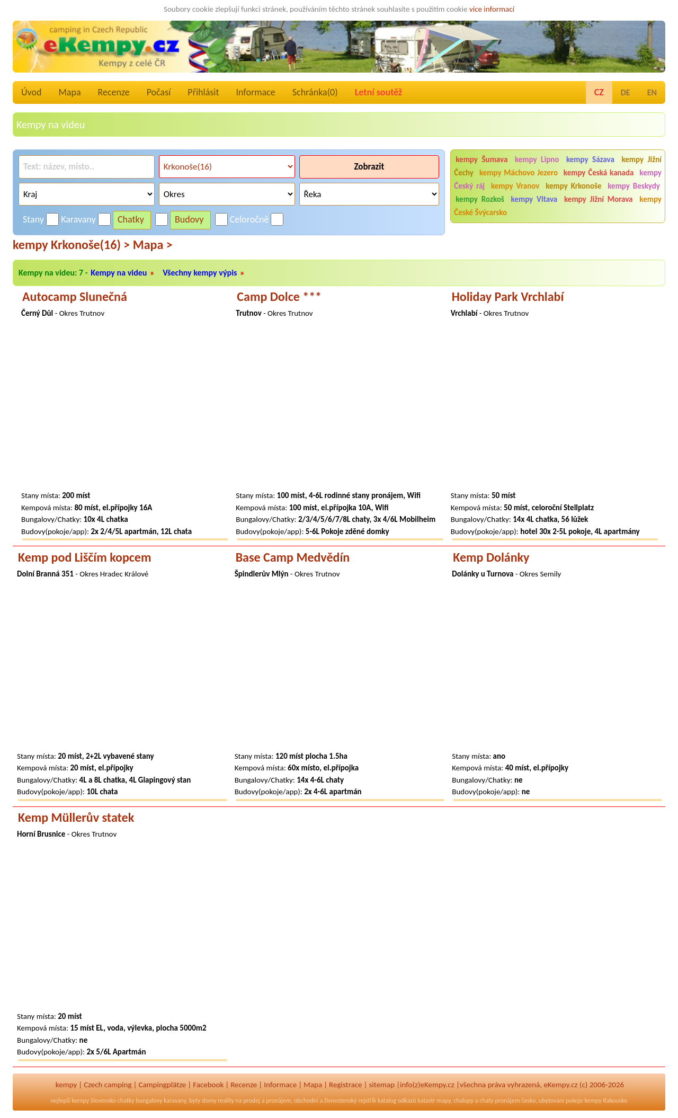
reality (226, 1100)
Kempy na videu (119, 273)
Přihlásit (203, 92)
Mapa (69, 92)
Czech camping (107, 1084)
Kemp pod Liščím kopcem (84, 557)
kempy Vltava (534, 199)
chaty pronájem (499, 1100)
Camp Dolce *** (279, 296)
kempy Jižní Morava (598, 199)
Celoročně (249, 219)
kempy (66, 1084)
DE (625, 92)
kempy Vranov (515, 186)
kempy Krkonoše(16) (71, 244)
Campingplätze (162, 1084)
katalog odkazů (397, 1100)
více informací (491, 9)
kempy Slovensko (94, 1100)
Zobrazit (369, 166)
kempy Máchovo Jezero (518, 173)
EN (652, 92)
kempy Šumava (481, 159)
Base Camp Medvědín (293, 557)
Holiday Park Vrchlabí (508, 296)
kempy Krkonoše (573, 186)
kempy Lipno (537, 159)
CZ (599, 92)
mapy (443, 1100)
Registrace (345, 1084)
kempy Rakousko (605, 1100)
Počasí (159, 92)
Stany (33, 219)
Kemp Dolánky (491, 557)
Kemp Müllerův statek (76, 817)
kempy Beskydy (634, 186)
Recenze (114, 92)
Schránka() (315, 92)
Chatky (131, 219)
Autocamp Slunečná (74, 296)
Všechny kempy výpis (200, 273)
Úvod (31, 92)
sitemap (382, 1084)
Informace (255, 92)
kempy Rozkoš (480, 199)
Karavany (78, 219)
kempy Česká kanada (599, 173)
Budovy (189, 219)
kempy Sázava (590, 159)
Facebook (208, 1084)
